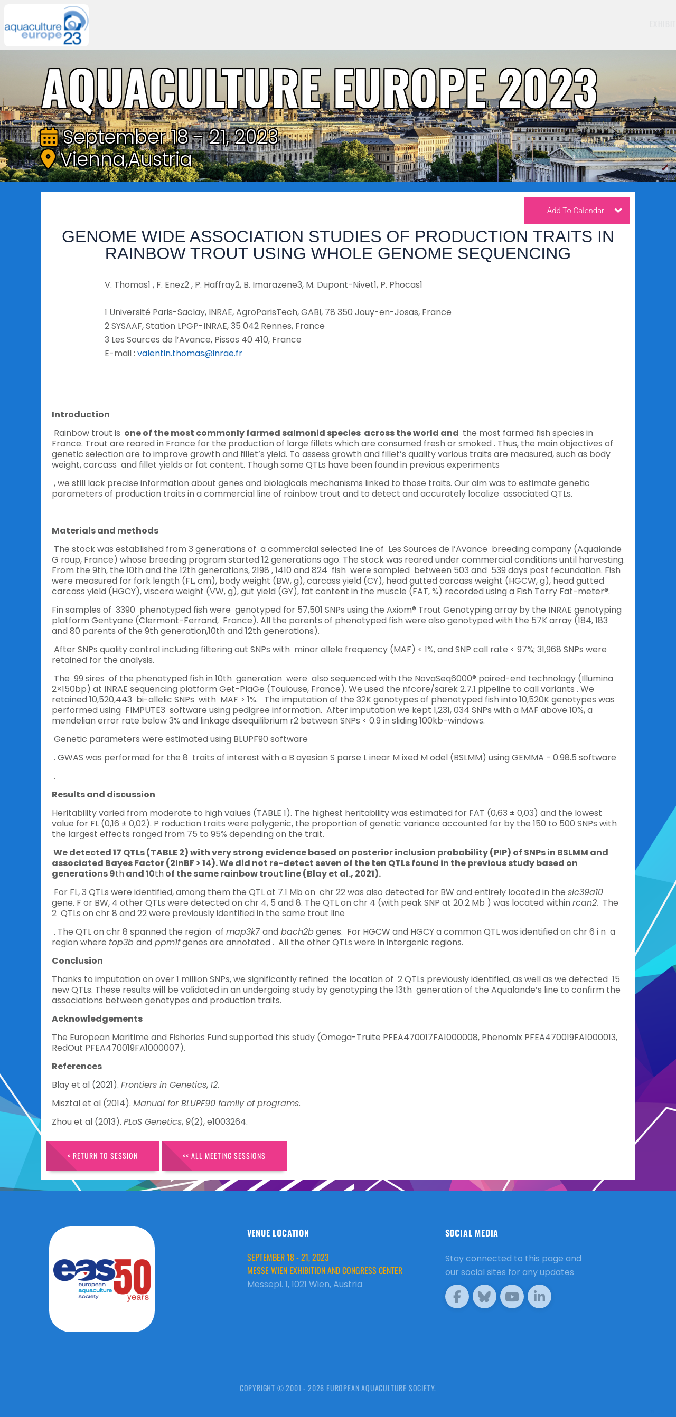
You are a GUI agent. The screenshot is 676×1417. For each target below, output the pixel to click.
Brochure (637, 23)
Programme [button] (578, 23)
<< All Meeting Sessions (224, 1155)
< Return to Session (103, 1155)
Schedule (526, 23)
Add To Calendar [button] (584, 213)
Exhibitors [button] (470, 23)
